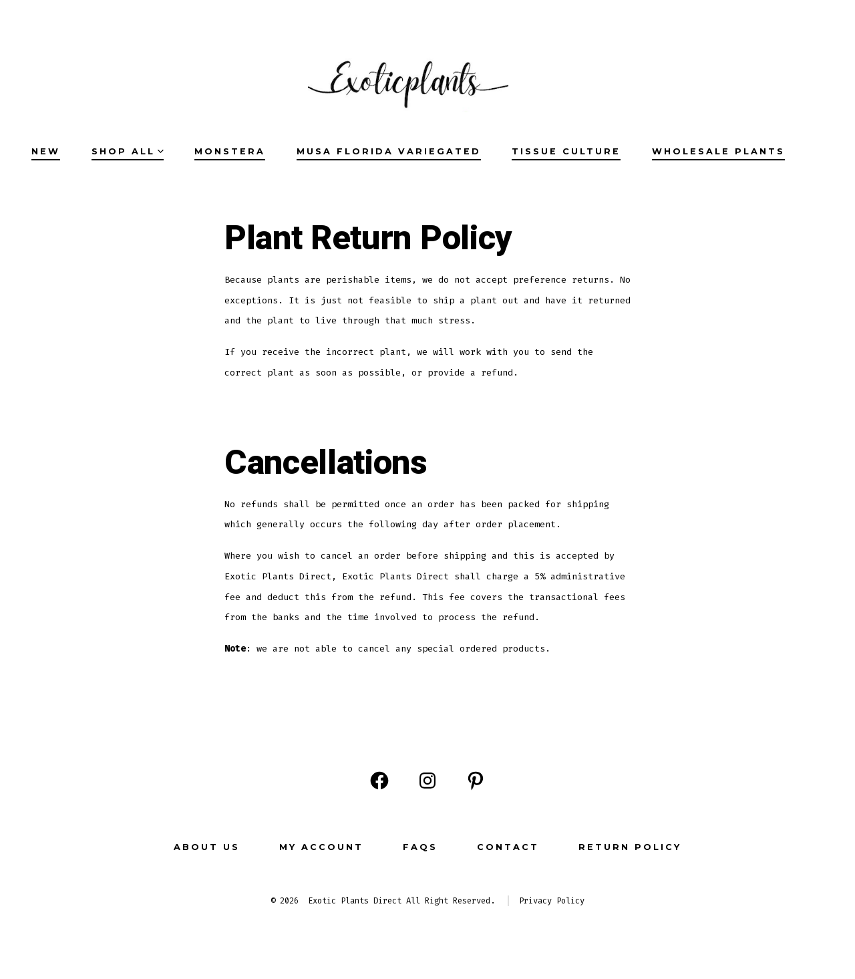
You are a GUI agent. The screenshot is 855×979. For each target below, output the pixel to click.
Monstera (229, 151)
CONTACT (508, 847)
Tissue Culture (566, 151)
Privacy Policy (551, 900)
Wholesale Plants (718, 151)
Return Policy (629, 847)
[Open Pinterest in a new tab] (475, 780)
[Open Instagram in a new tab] (427, 780)
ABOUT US (207, 847)
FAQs (420, 847)
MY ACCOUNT (321, 847)
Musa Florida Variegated (389, 151)
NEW (45, 151)
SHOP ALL (128, 151)
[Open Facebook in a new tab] (379, 780)
